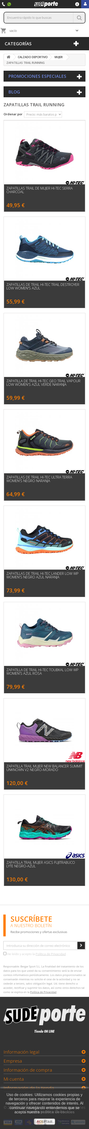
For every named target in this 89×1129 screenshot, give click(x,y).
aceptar (44, 1122)
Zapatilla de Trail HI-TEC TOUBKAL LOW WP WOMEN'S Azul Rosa (42, 671)
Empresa (13, 1061)
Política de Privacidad (51, 954)
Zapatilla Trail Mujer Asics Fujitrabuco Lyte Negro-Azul (40, 864)
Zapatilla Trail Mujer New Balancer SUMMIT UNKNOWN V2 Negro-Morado (44, 767)
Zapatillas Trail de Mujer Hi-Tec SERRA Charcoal (39, 190)
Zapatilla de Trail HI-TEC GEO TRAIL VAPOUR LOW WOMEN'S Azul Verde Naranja (43, 382)
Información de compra (28, 1070)
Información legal (21, 1052)
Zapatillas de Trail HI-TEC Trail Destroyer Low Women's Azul (42, 286)
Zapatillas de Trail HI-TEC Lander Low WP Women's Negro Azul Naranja (42, 575)
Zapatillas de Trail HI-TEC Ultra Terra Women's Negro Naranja (39, 479)
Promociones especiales (37, 76)
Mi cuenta (14, 1079)
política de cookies (58, 1112)
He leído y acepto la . (35, 954)
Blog (14, 92)
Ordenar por (13, 114)
